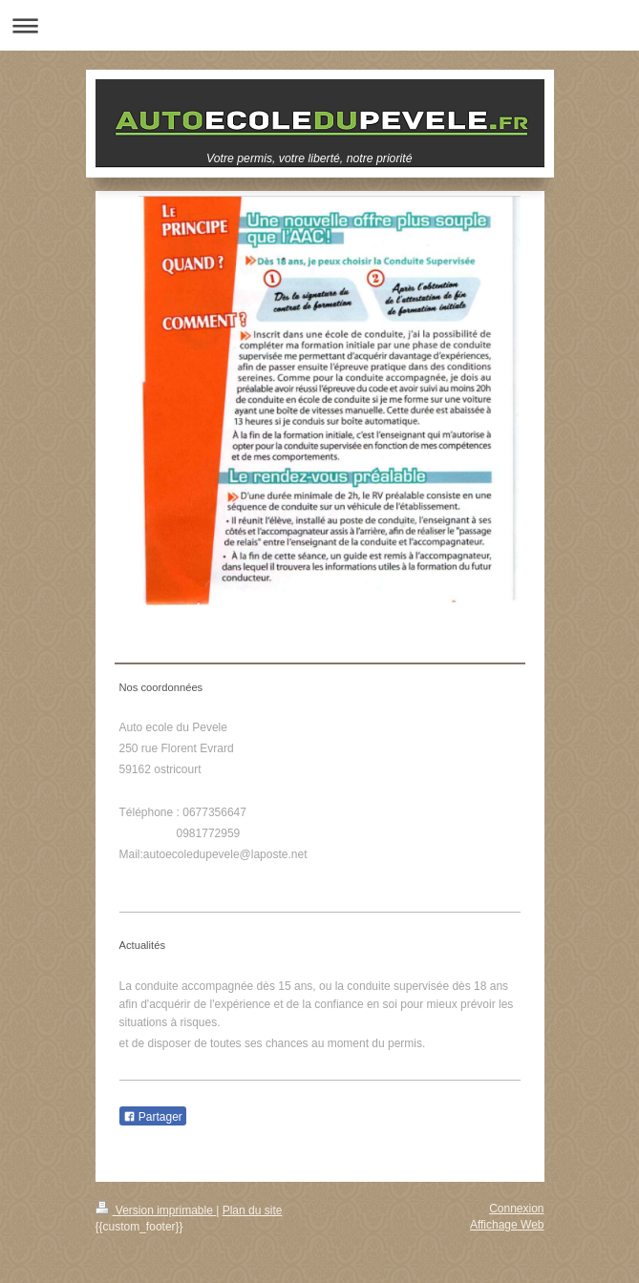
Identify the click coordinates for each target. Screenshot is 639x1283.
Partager (152, 1117)
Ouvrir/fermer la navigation (319, 25)
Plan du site (253, 1210)
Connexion (516, 1208)
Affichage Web (507, 1224)
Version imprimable (156, 1210)
